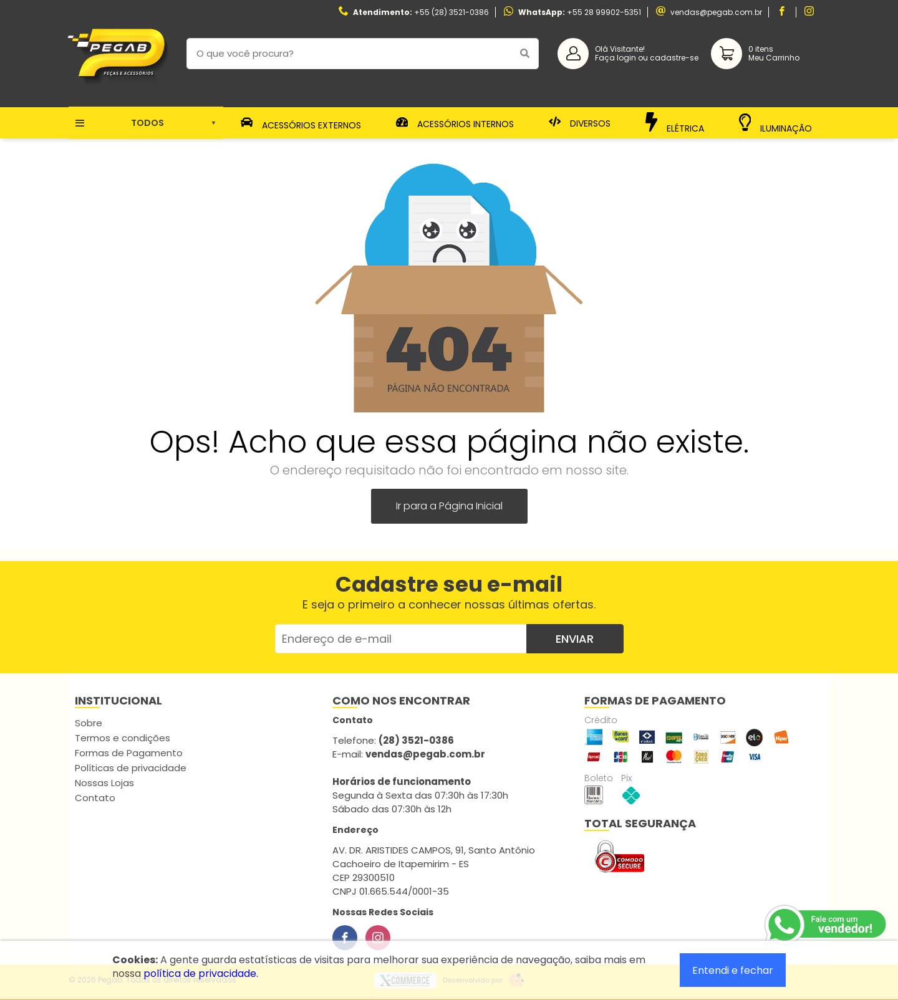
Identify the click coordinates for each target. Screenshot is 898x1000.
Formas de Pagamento (129, 752)
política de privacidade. (200, 973)
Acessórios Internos (455, 123)
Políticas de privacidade (130, 767)
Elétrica (675, 122)
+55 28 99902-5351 (604, 12)
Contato (95, 797)
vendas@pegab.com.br (716, 12)
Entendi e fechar (732, 970)
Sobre (88, 722)
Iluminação (776, 123)
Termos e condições (122, 737)
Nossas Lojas (104, 782)
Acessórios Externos (301, 123)
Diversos (580, 123)
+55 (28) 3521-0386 (451, 12)
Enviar (575, 639)
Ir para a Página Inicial (449, 506)
